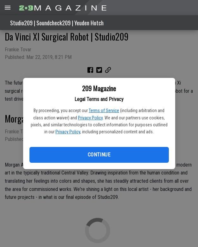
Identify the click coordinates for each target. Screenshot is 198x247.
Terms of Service (104, 110)
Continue (99, 155)
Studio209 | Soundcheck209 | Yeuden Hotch (57, 23)
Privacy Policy (90, 117)
